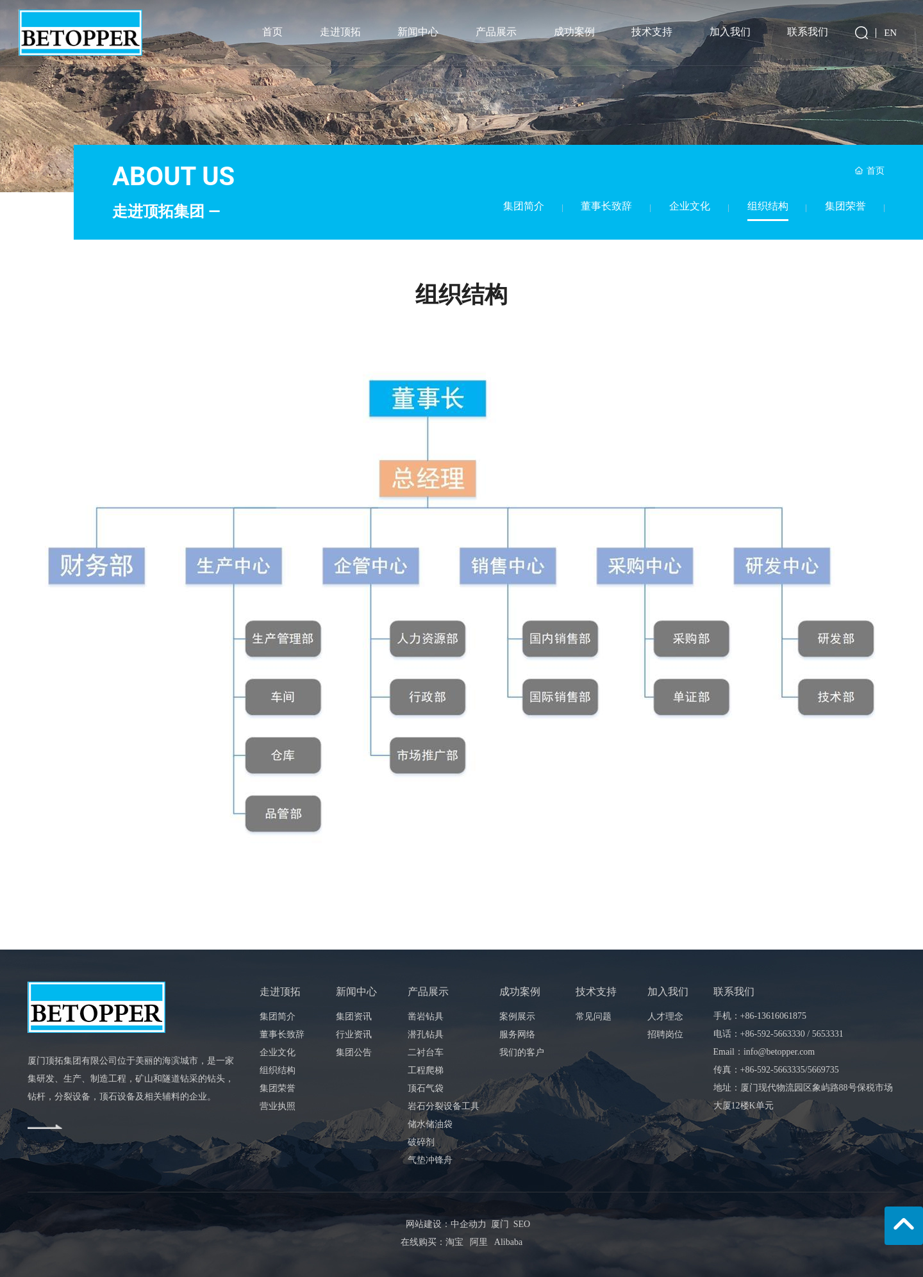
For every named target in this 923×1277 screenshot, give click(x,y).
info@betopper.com (779, 1052)
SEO (519, 1224)
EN (890, 33)
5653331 (828, 1034)
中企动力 (468, 1224)
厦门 (500, 1224)
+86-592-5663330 (772, 1034)
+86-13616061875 (773, 1016)
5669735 (823, 1070)
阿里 (479, 1242)
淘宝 (454, 1242)
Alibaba (508, 1242)
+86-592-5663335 (772, 1070)
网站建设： (428, 1224)
